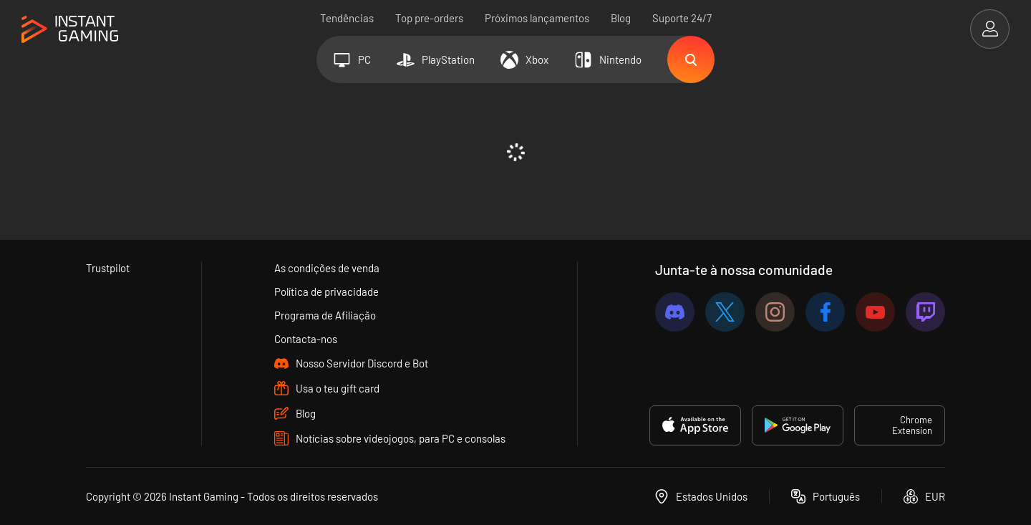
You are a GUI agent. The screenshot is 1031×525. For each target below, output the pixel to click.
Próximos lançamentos (537, 17)
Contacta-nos (305, 338)
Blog (621, 17)
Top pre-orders (429, 17)
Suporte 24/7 (682, 17)
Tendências (347, 17)
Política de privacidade (326, 291)
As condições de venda (326, 267)
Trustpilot (108, 267)
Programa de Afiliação (325, 315)
